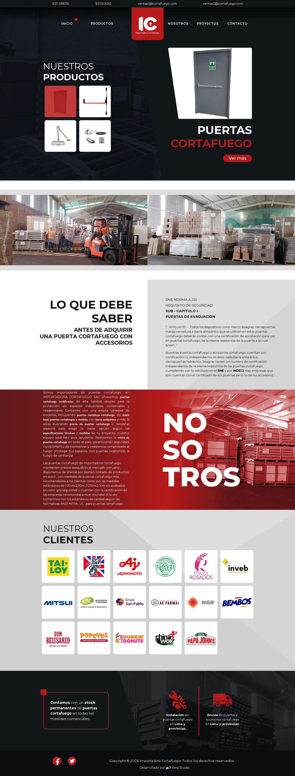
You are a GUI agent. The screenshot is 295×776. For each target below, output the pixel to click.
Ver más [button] (237, 158)
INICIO (67, 23)
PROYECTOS (208, 23)
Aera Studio (177, 767)
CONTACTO (237, 23)
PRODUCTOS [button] (102, 23)
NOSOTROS (178, 23)
